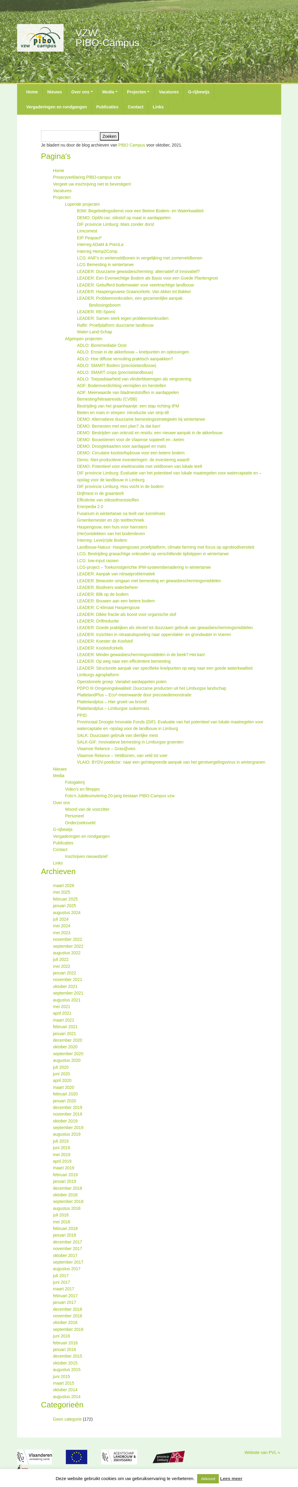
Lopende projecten (82, 204)
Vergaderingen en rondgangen (56, 106)
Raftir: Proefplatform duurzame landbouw (115, 325)
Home (32, 91)
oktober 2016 (65, 1322)
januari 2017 (64, 1302)
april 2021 (62, 1013)
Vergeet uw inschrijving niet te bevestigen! (92, 184)
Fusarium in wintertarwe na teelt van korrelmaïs (121, 513)
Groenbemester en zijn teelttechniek (110, 520)
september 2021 (68, 993)
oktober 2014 (65, 1389)
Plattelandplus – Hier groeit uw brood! (112, 701)
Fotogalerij (75, 782)
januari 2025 (64, 905)
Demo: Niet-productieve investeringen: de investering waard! (133, 459)
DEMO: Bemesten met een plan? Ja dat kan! (119, 426)
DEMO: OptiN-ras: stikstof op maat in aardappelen (124, 217)
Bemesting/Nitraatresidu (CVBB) (107, 399)
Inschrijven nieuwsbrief (86, 856)
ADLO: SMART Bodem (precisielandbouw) (116, 365)
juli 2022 (61, 959)
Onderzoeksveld (80, 822)
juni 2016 (61, 1336)
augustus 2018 (67, 1208)
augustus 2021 (67, 1000)
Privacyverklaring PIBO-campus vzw (87, 177)
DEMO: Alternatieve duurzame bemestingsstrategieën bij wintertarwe (141, 419)
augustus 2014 (67, 1396)
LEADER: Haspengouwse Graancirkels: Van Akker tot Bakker (134, 291)
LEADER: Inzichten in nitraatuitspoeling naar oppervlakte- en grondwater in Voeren (154, 634)
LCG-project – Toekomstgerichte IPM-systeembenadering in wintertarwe (144, 567)
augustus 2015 (67, 1369)
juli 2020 (61, 1067)
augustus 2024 (67, 912)
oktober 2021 (65, 986)
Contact (135, 106)
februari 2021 (65, 1026)
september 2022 (68, 946)
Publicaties (107, 106)
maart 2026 (63, 885)
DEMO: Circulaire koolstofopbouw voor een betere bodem (131, 452)
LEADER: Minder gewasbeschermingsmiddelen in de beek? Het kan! (141, 654)
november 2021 (67, 979)
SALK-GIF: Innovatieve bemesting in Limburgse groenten (130, 742)
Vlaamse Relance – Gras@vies (106, 748)
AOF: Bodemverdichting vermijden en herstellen (121, 385)
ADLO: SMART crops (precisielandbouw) (115, 372)
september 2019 (68, 1127)
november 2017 (67, 1248)
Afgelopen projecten (84, 338)
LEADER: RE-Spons (96, 311)
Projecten (136, 91)
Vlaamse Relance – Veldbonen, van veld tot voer (122, 755)
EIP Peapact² (89, 237)
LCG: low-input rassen (98, 560)
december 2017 (67, 1242)
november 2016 (67, 1315)
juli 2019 (61, 1141)
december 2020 (67, 1040)
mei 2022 (62, 966)
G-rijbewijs (198, 91)
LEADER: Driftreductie (98, 621)
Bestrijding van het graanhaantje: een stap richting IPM (128, 406)
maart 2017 (63, 1288)
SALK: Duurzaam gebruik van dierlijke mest (117, 735)
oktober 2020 (65, 1046)
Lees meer (231, 1478)
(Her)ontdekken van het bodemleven (111, 533)
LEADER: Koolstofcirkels (100, 648)
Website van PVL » (262, 1452)
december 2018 (67, 1188)
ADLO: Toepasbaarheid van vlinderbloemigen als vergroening (134, 379)
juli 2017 (61, 1275)
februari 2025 (65, 899)
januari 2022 (64, 973)
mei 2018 (62, 1221)
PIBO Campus (131, 145)
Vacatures (169, 91)
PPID (82, 715)
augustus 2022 (67, 952)
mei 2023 (62, 932)
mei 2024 (62, 925)
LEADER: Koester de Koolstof (105, 641)
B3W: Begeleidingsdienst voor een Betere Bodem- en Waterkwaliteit (140, 210)
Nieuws (54, 91)
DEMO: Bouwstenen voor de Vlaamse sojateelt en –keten (130, 439)
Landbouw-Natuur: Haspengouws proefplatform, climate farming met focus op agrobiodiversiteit (165, 547)
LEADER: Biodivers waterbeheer (107, 587)
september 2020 (68, 1053)
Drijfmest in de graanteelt (100, 493)
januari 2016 (64, 1349)
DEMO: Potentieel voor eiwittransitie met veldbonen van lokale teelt (139, 466)
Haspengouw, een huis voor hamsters (112, 527)
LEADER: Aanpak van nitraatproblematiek (116, 573)
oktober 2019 (65, 1121)
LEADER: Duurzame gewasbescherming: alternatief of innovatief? (138, 271)
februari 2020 (65, 1094)
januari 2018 (64, 1235)
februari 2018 (65, 1228)
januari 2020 (64, 1100)
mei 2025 (62, 892)
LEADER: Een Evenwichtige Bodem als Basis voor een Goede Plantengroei (147, 278)
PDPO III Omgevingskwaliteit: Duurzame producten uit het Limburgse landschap (151, 688)
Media (108, 91)
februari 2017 (65, 1295)
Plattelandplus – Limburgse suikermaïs (113, 708)
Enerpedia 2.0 (90, 506)
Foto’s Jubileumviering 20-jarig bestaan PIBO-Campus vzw (120, 795)
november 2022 (67, 939)
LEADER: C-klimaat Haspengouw (108, 607)
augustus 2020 (67, 1060)
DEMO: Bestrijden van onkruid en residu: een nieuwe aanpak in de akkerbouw (150, 432)
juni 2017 (61, 1282)
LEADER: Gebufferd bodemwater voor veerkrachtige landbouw (135, 285)
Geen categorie (67, 1419)
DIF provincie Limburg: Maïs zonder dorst (115, 224)
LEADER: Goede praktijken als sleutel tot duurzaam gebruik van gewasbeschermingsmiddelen (165, 627)
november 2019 (67, 1114)
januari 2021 (64, 1033)
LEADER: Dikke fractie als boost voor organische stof (126, 614)
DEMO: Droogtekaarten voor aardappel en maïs (121, 446)
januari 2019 (64, 1181)
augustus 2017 (67, 1268)
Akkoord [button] (208, 1478)
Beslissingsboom (105, 305)
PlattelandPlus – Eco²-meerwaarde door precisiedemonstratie (134, 694)
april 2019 (62, 1161)
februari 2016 (65, 1342)
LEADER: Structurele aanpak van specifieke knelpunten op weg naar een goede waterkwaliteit (165, 668)
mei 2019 (62, 1154)
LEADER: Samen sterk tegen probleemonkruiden (123, 318)
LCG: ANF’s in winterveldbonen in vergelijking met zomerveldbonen (140, 258)
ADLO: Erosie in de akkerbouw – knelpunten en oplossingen (133, 352)
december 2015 (67, 1356)
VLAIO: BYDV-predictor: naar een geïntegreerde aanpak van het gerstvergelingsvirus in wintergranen (171, 762)
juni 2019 (61, 1147)
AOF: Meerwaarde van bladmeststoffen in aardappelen (128, 392)
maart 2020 (63, 1087)
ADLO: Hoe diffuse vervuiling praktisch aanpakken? (125, 358)
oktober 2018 (65, 1194)
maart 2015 (63, 1383)
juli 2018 (61, 1215)
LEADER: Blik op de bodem (103, 594)
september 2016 (68, 1329)
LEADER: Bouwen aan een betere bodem (116, 600)
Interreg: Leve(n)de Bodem (102, 540)
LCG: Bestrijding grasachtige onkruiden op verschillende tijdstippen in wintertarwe (153, 553)
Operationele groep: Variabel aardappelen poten (122, 681)
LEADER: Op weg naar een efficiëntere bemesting (124, 661)
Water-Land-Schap (94, 331)
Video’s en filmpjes (82, 789)
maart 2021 (63, 1020)
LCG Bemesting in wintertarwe (105, 264)
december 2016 (67, 1309)
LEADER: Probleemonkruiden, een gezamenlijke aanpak (130, 298)
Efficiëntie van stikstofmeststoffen (108, 500)
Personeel (74, 815)
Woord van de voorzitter (87, 809)
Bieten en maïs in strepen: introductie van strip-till (123, 412)
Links (158, 106)
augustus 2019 (67, 1134)
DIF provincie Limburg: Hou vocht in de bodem (120, 486)
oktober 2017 (65, 1255)
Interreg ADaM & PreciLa (100, 244)
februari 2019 (65, 1174)
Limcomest (87, 231)
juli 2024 (61, 919)
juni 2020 (61, 1073)
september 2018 (68, 1201)
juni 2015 (61, 1376)
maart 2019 (63, 1167)
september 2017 (68, 1262)
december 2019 (67, 1107)
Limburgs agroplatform (98, 674)
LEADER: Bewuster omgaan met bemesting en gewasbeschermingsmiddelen (149, 580)
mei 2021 (62, 1006)
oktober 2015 (65, 1363)
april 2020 (62, 1080)
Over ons (80, 91)
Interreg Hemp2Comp (97, 251)
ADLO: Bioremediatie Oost (102, 345)
